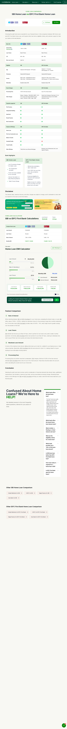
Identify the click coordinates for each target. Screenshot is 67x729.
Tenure (53, 217)
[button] (52, 394)
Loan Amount (44, 217)
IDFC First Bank (11, 36)
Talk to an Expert (47, 300)
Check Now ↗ (9, 49)
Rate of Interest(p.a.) (14, 267)
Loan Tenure (12, 275)
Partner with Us (46, 2)
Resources (35, 2)
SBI (53, 34)
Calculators (26, 2)
